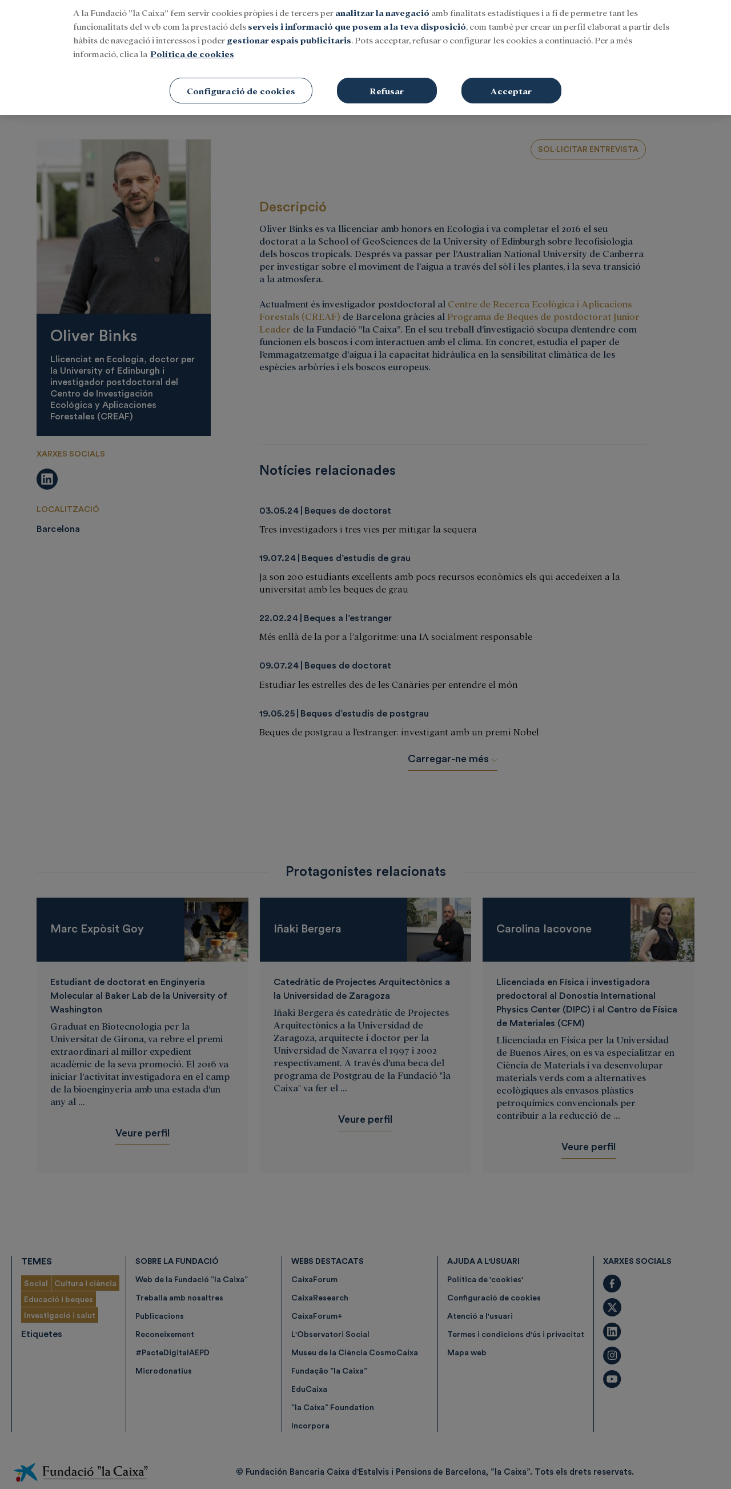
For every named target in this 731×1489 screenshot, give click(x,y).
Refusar (386, 72)
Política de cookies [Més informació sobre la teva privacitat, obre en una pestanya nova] (192, 35)
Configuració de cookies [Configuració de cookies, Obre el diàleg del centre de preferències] (241, 72)
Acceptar (511, 72)
